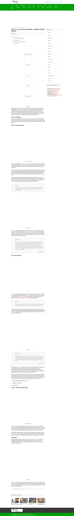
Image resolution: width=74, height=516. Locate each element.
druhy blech (26, 163)
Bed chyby (23, 5)
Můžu (43, 7)
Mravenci (55, 5)
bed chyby (20, 109)
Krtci (38, 7)
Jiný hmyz (24, 7)
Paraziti (12, 8)
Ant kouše (55, 91)
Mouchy (49, 5)
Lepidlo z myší (55, 93)
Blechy (33, 5)
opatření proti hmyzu (28, 231)
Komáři (44, 5)
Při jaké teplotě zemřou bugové (23, 504)
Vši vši (28, 295)
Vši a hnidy (39, 5)
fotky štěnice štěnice (30, 243)
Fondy (12, 5)
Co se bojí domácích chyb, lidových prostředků (15, 504)
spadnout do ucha (35, 482)
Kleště (17, 5)
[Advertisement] (37, 18)
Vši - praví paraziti (15, 40)
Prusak (37, 439)
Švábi (28, 5)
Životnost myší (55, 92)
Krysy (34, 7)
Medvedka (18, 7)
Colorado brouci (49, 7)
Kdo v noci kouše (14, 36)
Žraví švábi (16, 43)
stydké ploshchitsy (21, 296)
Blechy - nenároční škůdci (18, 38)
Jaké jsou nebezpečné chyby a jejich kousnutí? (41, 504)
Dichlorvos (23, 249)
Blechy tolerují (13, 230)
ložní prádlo (18, 367)
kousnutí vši (27, 297)
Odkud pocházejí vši (32, 358)
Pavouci (56, 7)
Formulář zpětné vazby (59, 509)
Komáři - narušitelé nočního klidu (19, 41)
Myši (29, 7)
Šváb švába (13, 482)
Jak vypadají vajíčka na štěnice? (32, 504)
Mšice (12, 7)
